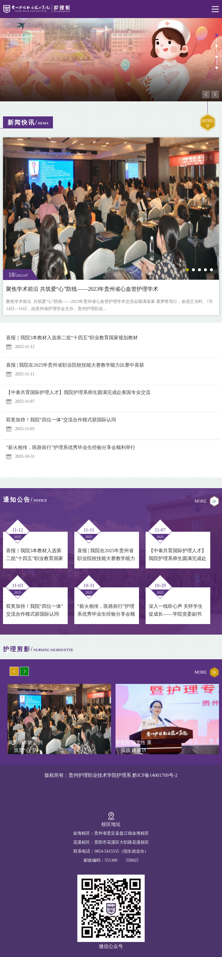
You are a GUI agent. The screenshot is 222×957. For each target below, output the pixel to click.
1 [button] (216, 35)
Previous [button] (206, 94)
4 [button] (216, 67)
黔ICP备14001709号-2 (154, 775)
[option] (111, 59)
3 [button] (216, 56)
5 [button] (211, 269)
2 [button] (216, 46)
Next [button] (215, 94)
